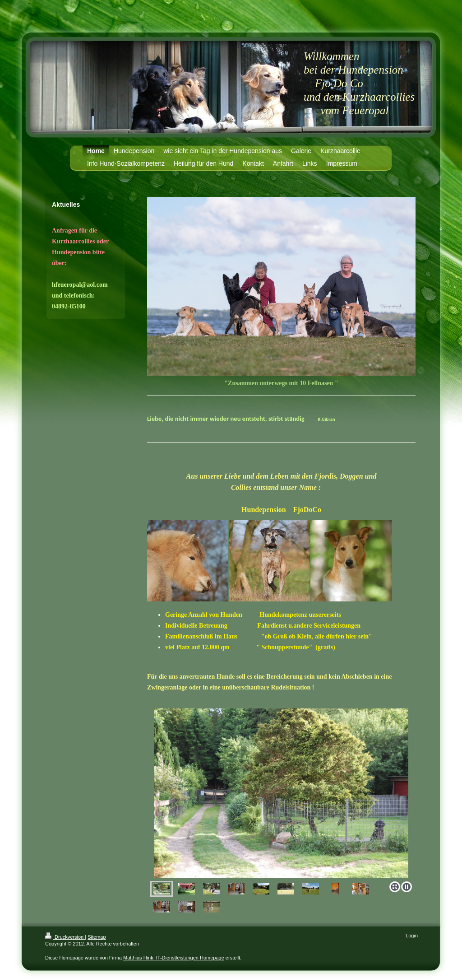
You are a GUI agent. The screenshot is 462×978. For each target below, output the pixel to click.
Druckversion (65, 937)
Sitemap (97, 937)
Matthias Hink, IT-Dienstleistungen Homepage (173, 957)
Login (412, 935)
